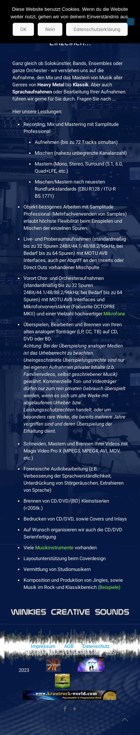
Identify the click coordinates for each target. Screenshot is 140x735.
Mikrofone (114, 313)
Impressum (43, 646)
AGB (69, 646)
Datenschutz (96, 646)
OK (23, 29)
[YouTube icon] (75, 708)
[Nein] (130, 21)
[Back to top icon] (125, 720)
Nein (50, 29)
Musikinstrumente (54, 547)
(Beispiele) (109, 587)
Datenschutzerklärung (97, 29)
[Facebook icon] (65, 708)
